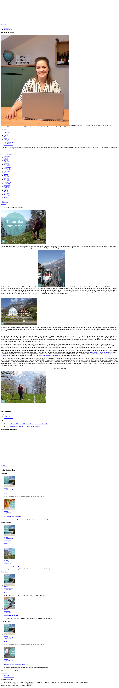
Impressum (6, 675)
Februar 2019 (7, 164)
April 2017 (6, 193)
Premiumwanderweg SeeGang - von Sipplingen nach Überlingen (24, 426)
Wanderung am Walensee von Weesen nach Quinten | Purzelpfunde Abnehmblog (28, 424)
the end (5, 493)
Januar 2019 (7, 165)
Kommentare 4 (7, 490)
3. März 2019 (7, 561)
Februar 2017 (7, 196)
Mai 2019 (6, 160)
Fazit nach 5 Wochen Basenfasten (12, 516)
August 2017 (7, 187)
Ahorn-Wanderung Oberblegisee (12, 566)
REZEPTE (6, 139)
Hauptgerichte (10, 141)
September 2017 (8, 186)
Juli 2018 (6, 172)
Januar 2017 (7, 197)
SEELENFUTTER (8, 145)
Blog (5, 26)
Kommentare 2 (7, 612)
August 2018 (7, 171)
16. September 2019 (8, 489)
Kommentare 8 (7, 513)
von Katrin (3, 204)
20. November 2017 (8, 660)
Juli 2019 (6, 157)
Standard (6, 488)
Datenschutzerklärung (9, 677)
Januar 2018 (7, 180)
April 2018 (6, 176)
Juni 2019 (6, 159)
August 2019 (7, 156)
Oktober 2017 (7, 185)
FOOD (5, 138)
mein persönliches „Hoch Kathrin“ (49, 355)
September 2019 (8, 154)
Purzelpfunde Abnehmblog (59, 12)
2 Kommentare (4, 202)
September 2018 (8, 170)
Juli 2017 (6, 189)
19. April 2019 (7, 512)
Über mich (6, 28)
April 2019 (6, 161)
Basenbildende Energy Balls (11, 615)
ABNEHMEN (7, 132)
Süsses (8, 143)
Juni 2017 (6, 190)
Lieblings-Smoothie (11, 142)
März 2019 (6, 163)
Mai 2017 (6, 191)
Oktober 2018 (7, 168)
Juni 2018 (6, 174)
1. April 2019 (7, 611)
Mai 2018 (6, 175)
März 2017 (6, 194)
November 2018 (8, 167)
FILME (5, 136)
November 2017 (8, 183)
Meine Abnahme (8, 29)
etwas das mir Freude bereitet (98, 352)
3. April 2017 (4, 201)
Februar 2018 (7, 179)
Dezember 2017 (7, 182)
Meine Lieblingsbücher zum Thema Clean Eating (16, 664)
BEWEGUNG (7, 134)
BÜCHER (6, 135)
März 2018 (6, 178)
